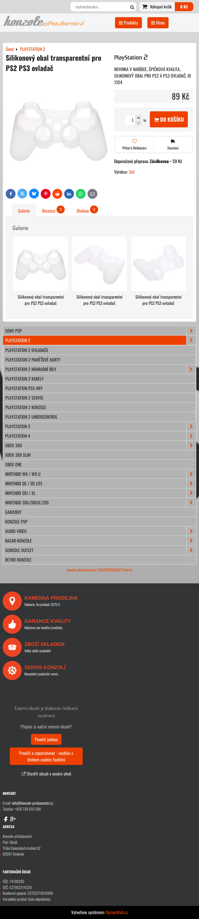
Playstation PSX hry (24, 388)
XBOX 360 (100, 445)
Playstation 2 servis (24, 397)
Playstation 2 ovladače (26, 350)
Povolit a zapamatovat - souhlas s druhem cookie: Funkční (46, 756)
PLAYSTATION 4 (100, 435)
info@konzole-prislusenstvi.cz (32, 803)
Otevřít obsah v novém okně (46, 773)
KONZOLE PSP (16, 521)
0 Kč (184, 7)
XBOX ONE (13, 464)
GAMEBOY (13, 512)
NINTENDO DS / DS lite (100, 483)
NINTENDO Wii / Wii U (100, 474)
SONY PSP (100, 330)
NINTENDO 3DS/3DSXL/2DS (100, 502)
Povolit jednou (46, 739)
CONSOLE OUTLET (100, 550)
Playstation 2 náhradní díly (100, 369)
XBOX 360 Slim (18, 455)
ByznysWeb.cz (117, 912)
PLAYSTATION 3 (100, 426)
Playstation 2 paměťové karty (32, 359)
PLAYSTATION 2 (100, 340)
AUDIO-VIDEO (100, 531)
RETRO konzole (18, 559)
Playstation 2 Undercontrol (31, 416)
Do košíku (169, 119)
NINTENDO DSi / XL (100, 493)
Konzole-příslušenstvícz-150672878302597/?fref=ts (99, 569)
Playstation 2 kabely (24, 378)
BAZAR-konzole (100, 540)
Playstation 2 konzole (25, 407)
